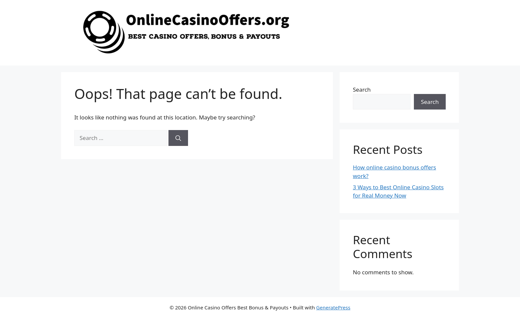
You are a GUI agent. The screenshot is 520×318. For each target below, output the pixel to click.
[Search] (178, 138)
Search (362, 89)
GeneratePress (333, 307)
